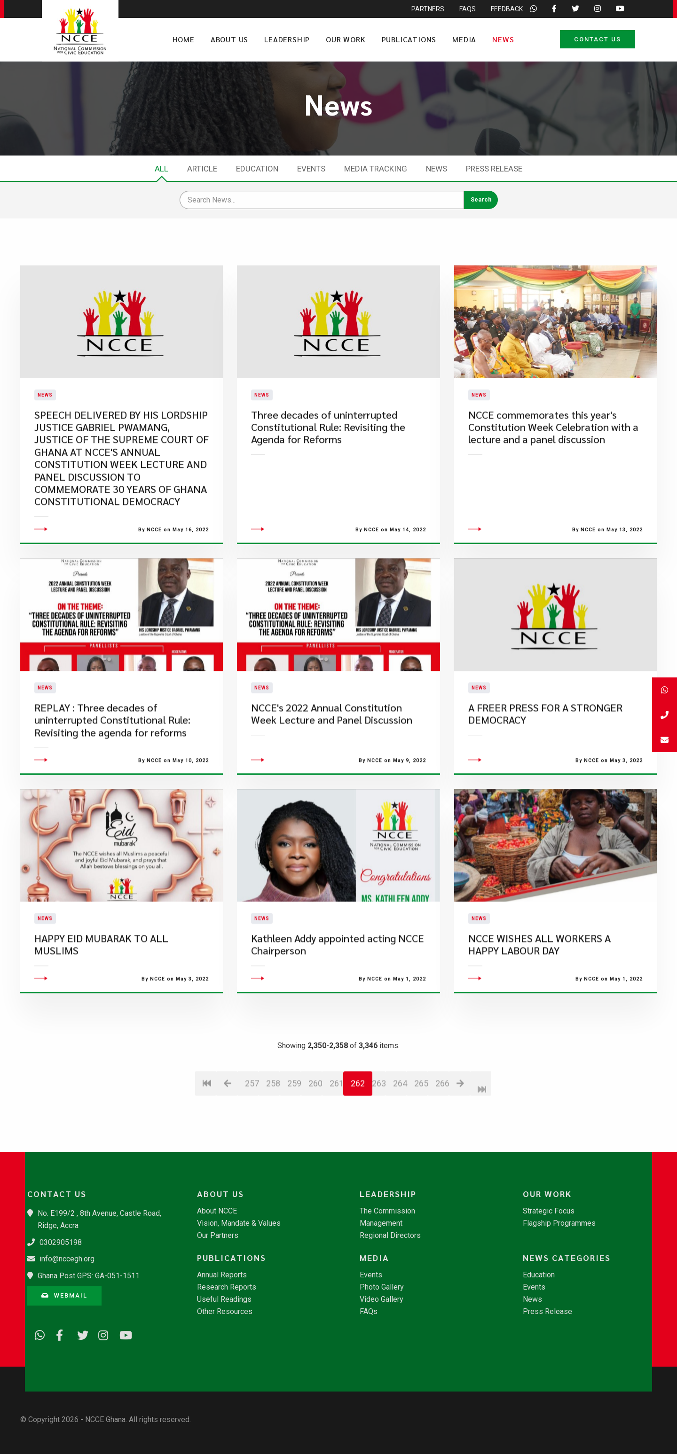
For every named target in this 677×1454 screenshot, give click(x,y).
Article (202, 168)
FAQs (369, 1311)
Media (464, 39)
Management (381, 1223)
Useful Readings (224, 1299)
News (503, 39)
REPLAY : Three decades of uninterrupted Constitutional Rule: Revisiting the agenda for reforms (112, 774)
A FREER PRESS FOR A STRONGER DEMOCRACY (545, 767)
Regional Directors (390, 1235)
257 (252, 1137)
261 (336, 1137)
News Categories (567, 1257)
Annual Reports (222, 1275)
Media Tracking (375, 168)
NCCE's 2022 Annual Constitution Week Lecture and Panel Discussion (331, 767)
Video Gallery (381, 1299)
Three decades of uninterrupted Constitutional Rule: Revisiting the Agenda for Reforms (328, 454)
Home (184, 39)
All (161, 168)
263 (379, 1137)
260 (315, 1137)
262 (358, 1137)
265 (421, 1137)
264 (400, 1137)
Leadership (287, 39)
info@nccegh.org (66, 1258)
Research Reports (226, 1287)
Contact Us (597, 39)
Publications (409, 39)
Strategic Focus (549, 1211)
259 (294, 1137)
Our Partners (217, 1235)
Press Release (494, 168)
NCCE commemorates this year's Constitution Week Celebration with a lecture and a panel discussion (553, 454)
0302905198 (60, 1242)
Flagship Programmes (559, 1223)
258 (273, 1137)
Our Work (345, 39)
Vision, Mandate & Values (239, 1223)
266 (442, 1137)
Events (311, 168)
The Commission (387, 1211)
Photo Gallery (382, 1287)
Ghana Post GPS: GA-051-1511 (89, 1275)
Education (257, 168)
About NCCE (217, 1211)
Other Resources (224, 1311)
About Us (229, 39)
